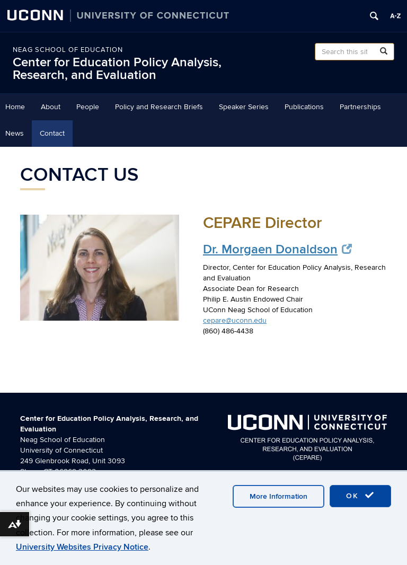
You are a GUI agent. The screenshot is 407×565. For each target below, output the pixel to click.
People (87, 106)
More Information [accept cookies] (278, 496)
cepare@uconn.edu (235, 320)
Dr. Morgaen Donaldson (277, 249)
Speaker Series (244, 106)
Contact (52, 133)
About (50, 106)
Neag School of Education (68, 50)
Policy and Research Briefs (159, 106)
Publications (304, 106)
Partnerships (360, 106)
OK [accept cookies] (360, 495)
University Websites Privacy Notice (82, 547)
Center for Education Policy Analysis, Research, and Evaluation (117, 69)
